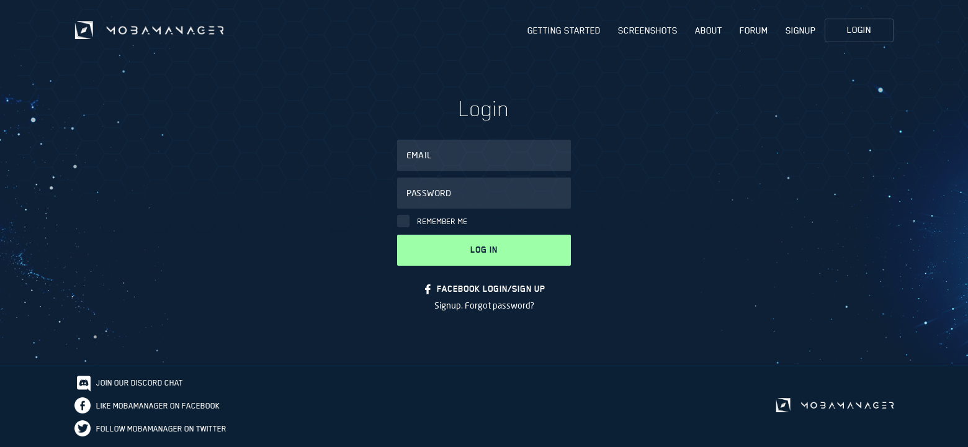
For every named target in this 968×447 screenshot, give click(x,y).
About (708, 30)
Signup (801, 30)
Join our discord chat (139, 382)
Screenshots (648, 30)
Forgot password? (499, 305)
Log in (484, 250)
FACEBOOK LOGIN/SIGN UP (491, 289)
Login (859, 30)
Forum (754, 30)
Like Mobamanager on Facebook (158, 405)
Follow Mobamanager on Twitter (161, 428)
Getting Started (564, 30)
